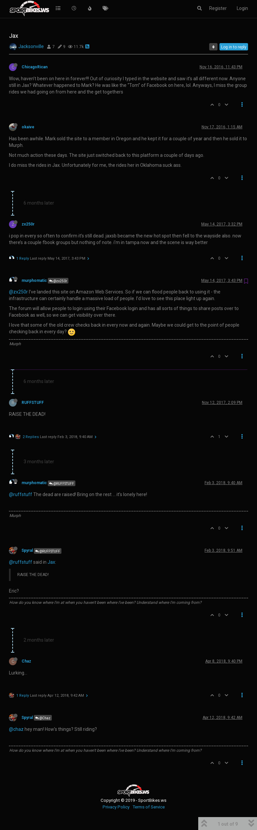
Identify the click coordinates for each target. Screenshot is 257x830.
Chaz (26, 661)
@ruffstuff (20, 494)
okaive (28, 127)
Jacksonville (31, 46)
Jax (51, 562)
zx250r (28, 224)
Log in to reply (233, 47)
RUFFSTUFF (33, 402)
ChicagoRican (34, 67)
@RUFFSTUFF (61, 483)
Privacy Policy (116, 806)
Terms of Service (148, 806)
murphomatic (34, 280)
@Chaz (42, 718)
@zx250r (58, 281)
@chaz (16, 729)
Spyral (27, 550)
